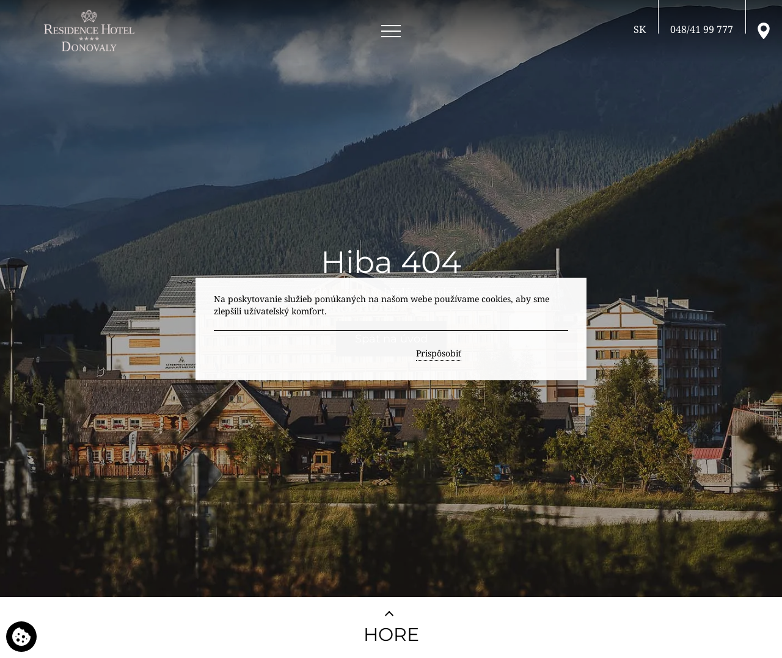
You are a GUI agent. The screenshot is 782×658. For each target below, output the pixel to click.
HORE (391, 634)
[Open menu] (391, 31)
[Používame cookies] (21, 636)
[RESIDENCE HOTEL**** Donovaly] (91, 30)
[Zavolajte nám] (701, 29)
